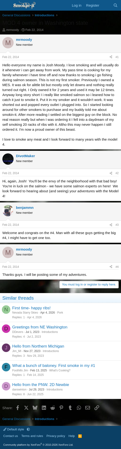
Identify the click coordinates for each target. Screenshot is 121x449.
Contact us (10, 436)
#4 (117, 267)
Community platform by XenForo (38, 444)
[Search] (115, 5)
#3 (117, 225)
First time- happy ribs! (31, 308)
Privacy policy (56, 436)
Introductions (50, 332)
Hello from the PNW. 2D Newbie (40, 384)
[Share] (111, 57)
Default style (14, 429)
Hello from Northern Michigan (38, 346)
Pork (60, 312)
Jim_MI (16, 351)
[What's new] (106, 5)
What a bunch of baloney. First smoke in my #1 (53, 365)
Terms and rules (32, 436)
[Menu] (6, 5)
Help (72, 436)
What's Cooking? (59, 370)
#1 (117, 57)
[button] (28, 429)
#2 (117, 173)
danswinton (19, 389)
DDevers (17, 332)
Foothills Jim (20, 370)
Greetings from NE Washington (39, 327)
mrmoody (12, 30)
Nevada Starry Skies (25, 312)
